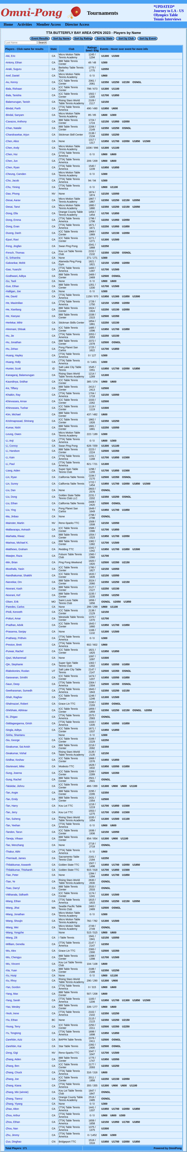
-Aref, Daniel (12, 75)
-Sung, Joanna (13, 772)
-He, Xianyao (12, 316)
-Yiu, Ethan (11, 1019)
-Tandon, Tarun (13, 831)
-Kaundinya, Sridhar (16, 381)
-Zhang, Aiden (13, 1059)
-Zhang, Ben (12, 1065)
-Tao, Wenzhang (14, 845)
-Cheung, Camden (15, 174)
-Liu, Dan (10, 490)
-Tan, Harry (11, 805)
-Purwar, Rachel (14, 651)
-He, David (11, 296)
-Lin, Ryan (11, 477)
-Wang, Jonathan (14, 914)
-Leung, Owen (13, 434)
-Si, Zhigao (11, 716)
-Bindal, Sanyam (14, 114)
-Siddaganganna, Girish (18, 723)
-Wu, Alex (10, 950)
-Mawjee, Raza (13, 555)
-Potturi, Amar (13, 618)
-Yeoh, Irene (12, 1013)
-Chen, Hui (11, 154)
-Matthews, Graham (16, 549)
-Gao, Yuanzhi (13, 269)
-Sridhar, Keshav (14, 759)
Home (8, 24)
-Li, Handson (12, 450)
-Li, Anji (9, 440)
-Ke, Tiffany (11, 388)
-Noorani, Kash (13, 588)
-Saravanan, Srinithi (16, 677)
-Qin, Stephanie (14, 664)
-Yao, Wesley (12, 1006)
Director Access (77, 24)
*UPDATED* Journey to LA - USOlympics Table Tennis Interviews (169, 13)
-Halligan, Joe (13, 291)
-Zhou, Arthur (12, 1115)
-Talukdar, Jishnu (14, 786)
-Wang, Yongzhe (14, 932)
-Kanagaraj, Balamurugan (19, 375)
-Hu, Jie (9, 335)
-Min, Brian (11, 562)
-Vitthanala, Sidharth (16, 894)
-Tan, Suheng (12, 818)
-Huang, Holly (13, 362)
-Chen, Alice (12, 141)
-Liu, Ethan (11, 503)
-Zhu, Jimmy (12, 1135)
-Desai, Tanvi (12, 206)
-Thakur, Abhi (12, 851)
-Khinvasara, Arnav (16, 401)
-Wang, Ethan (13, 901)
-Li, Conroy (11, 445)
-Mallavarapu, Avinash (17, 529)
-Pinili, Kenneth (13, 611)
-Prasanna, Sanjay (15, 631)
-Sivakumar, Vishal (15, 753)
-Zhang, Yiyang (13, 1103)
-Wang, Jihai (12, 907)
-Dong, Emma (13, 219)
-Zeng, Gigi (11, 1052)
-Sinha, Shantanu (15, 735)
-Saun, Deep (12, 684)
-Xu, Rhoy (10, 980)
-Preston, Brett (13, 644)
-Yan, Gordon (12, 987)
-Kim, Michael (13, 414)
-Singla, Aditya (13, 729)
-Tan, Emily (11, 799)
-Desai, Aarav (12, 200)
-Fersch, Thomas (14, 252)
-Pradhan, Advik (14, 625)
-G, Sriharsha (12, 257)
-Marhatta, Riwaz (14, 536)
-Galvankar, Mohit (15, 262)
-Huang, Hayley (14, 355)
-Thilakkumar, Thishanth (18, 869)
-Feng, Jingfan (13, 246)
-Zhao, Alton (12, 1108)
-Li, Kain (9, 457)
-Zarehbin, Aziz (13, 1039)
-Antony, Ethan (13, 62)
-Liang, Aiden (12, 470)
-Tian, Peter (11, 874)
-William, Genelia (14, 944)
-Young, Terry (12, 1026)
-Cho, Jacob (12, 180)
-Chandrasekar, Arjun (17, 134)
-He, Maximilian (14, 302)
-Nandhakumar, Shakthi (18, 575)
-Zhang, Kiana (13, 1085)
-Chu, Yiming (12, 187)
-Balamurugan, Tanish (17, 101)
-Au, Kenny (11, 82)
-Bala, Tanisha (13, 95)
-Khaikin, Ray (12, 394)
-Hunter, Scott (13, 368)
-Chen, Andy (12, 147)
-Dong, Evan (12, 226)
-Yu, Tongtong (13, 1033)
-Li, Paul (9, 464)
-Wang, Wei (11, 927)
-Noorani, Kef (12, 595)
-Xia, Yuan (11, 970)
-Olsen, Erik (11, 601)
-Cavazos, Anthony (16, 121)
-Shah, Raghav (13, 697)
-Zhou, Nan (11, 1128)
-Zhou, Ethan (12, 1121)
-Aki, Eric (10, 55)
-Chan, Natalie (13, 128)
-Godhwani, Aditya (15, 276)
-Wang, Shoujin (13, 920)
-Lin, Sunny (11, 483)
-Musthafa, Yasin (14, 568)
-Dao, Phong (12, 193)
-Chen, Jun (11, 160)
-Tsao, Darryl (12, 888)
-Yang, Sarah (12, 1000)
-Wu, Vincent (12, 963)
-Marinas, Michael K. (16, 542)
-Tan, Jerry (11, 812)
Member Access (48, 24)
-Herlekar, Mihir (13, 322)
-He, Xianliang (13, 309)
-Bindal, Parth (13, 108)
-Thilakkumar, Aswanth (18, 864)
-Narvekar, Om (13, 582)
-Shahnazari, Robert (16, 703)
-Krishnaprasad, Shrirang (19, 421)
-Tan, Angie (11, 792)
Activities (24, 24)
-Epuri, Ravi (11, 239)
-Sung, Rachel (13, 779)
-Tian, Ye (10, 881)
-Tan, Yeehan (12, 825)
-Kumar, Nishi (12, 427)
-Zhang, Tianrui (13, 1098)
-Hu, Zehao (11, 348)
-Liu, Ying (10, 509)
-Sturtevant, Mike (14, 766)
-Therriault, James (15, 858)
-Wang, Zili (11, 937)
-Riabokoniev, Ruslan (17, 670)
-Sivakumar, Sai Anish (17, 746)
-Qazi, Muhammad (15, 657)
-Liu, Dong (11, 496)
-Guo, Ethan (12, 286)
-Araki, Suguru (13, 69)
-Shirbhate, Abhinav (16, 710)
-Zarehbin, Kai (13, 1046)
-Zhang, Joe (12, 1078)
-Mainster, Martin (14, 523)
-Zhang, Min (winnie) (16, 1092)
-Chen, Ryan (12, 167)
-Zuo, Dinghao (13, 1141)
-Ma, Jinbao (11, 516)
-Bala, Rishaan (13, 88)
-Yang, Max (11, 993)
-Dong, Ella (11, 213)
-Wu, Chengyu (13, 957)
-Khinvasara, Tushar (16, 407)
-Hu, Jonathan (13, 342)
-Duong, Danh (13, 233)
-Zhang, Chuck (13, 1072)
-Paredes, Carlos (14, 606)
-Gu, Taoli (10, 281)
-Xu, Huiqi (10, 975)
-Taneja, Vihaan (14, 838)
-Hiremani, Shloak (15, 329)
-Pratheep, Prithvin (15, 638)
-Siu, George (12, 740)
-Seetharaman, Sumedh (18, 690)
